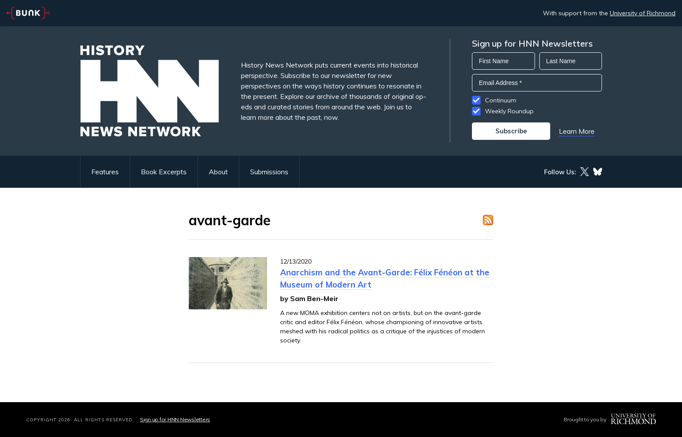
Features (105, 171)
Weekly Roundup (509, 111)
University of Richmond (642, 13)
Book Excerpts (164, 171)
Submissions (269, 171)
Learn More (577, 131)
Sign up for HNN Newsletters (175, 419)
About (218, 171)
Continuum (500, 100)
